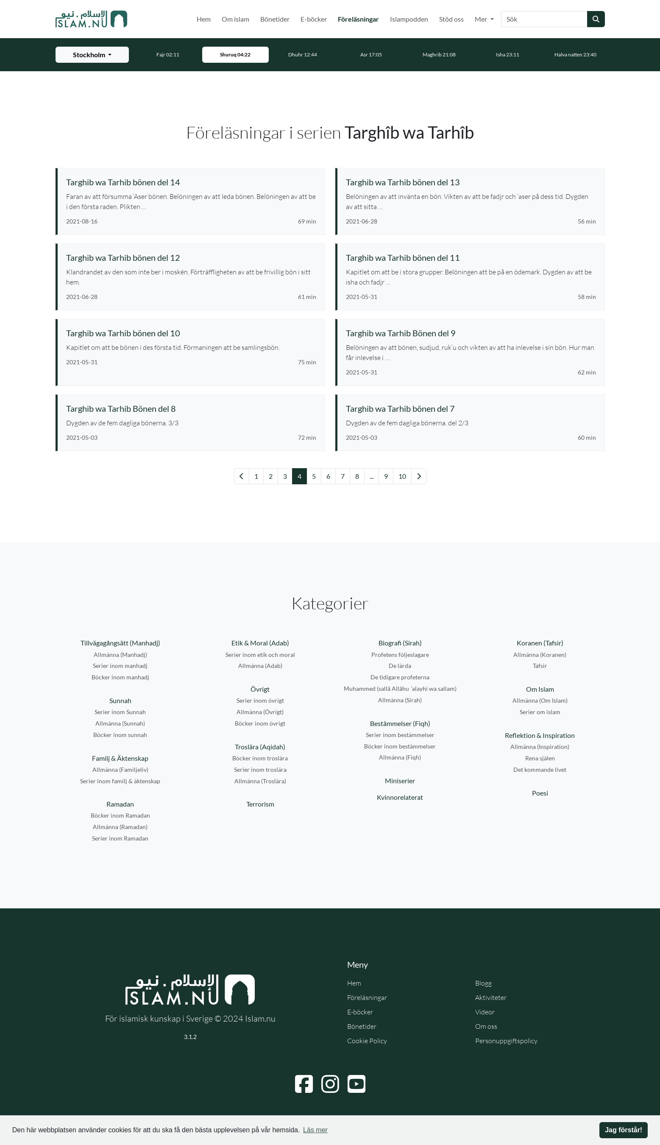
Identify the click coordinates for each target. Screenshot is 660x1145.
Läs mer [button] (315, 1130)
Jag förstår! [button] (623, 1130)
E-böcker (314, 19)
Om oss (486, 1026)
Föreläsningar (360, 18)
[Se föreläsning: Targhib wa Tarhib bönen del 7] (471, 408)
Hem (204, 19)
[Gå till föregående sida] (241, 476)
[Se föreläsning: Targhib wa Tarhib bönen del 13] (471, 182)
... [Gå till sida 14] (371, 476)
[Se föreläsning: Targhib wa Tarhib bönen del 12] (191, 257)
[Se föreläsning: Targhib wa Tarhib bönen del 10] (191, 333)
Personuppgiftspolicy (506, 1040)
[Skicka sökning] (596, 19)
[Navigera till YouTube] (356, 1084)
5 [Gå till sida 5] (314, 476)
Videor (485, 1012)
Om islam (235, 19)
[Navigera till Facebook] (304, 1084)
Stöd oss (451, 19)
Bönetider (275, 19)
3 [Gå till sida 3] (285, 476)
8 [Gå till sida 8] (357, 476)
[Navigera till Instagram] (330, 1084)
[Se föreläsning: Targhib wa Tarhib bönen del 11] (471, 257)
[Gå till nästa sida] (418, 476)
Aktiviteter (491, 997)
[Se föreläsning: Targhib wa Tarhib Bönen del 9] (471, 333)
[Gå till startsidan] (92, 19)
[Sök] (544, 19)
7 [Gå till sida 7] (343, 476)
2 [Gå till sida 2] (271, 476)
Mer (481, 19)
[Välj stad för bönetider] (92, 55)
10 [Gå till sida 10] (402, 476)
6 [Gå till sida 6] (328, 476)
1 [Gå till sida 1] (256, 476)
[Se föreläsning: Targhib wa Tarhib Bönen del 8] (191, 408)
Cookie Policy (367, 1040)
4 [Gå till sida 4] (299, 476)
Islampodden (409, 19)
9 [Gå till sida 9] (386, 476)
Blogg (483, 983)
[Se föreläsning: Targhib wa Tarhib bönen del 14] (191, 182)
